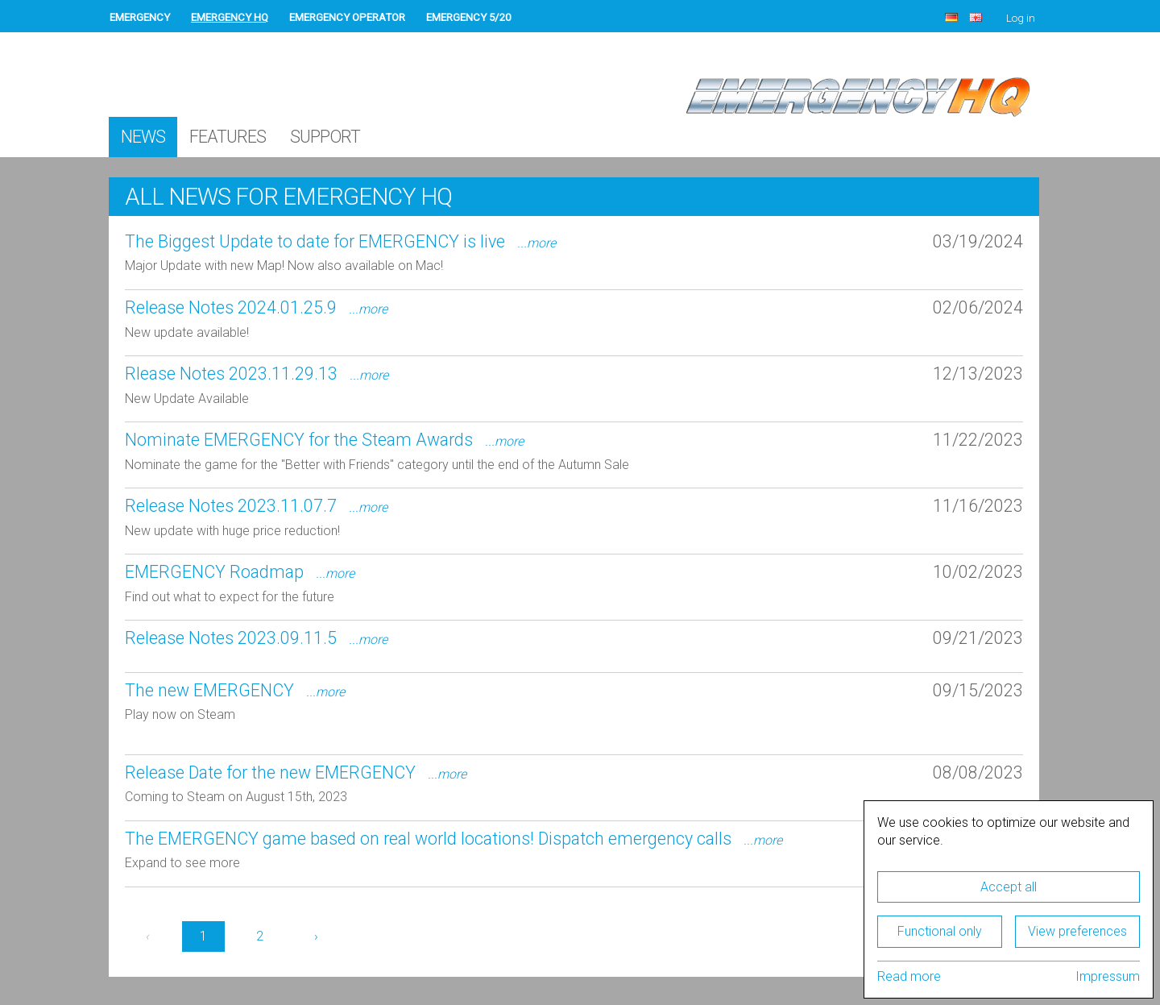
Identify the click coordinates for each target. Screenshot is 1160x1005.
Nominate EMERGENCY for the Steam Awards (324, 440)
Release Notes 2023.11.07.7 (256, 506)
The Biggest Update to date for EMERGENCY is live (340, 241)
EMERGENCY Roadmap (239, 572)
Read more (909, 976)
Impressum (1107, 976)
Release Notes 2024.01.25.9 (256, 307)
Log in (1020, 18)
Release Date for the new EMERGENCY (295, 772)
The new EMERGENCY (235, 690)
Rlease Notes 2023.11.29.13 (256, 373)
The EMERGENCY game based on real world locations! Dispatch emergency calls (453, 839)
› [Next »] (316, 936)
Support (325, 137)
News (143, 137)
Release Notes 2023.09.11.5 (256, 638)
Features (227, 137)
